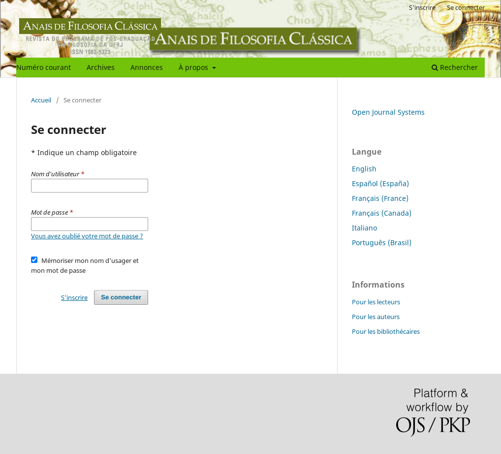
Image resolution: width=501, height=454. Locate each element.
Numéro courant (43, 67)
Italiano (364, 227)
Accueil (41, 100)
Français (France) (380, 198)
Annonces (146, 67)
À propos (194, 67)
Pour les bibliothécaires (386, 331)
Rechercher (455, 67)
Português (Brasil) (381, 242)
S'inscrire (422, 7)
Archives (101, 67)
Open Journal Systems (388, 112)
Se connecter (466, 7)
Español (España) (380, 183)
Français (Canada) (381, 213)
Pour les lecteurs (376, 301)
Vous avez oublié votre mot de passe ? (87, 235)
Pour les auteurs (376, 316)
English (364, 168)
